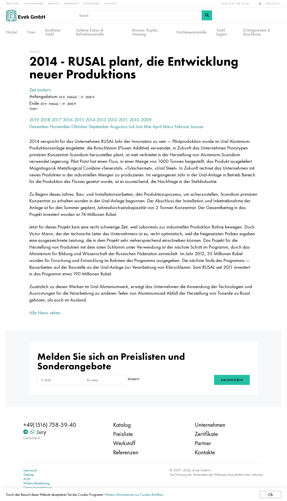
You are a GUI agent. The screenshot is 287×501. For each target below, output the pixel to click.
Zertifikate (206, 434)
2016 (68, 120)
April (156, 126)
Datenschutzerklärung (37, 487)
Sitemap (28, 474)
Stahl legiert (221, 32)
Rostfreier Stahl (53, 32)
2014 (90, 120)
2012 (112, 120)
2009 (146, 120)
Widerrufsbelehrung (36, 483)
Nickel (11, 32)
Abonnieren (232, 380)
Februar (182, 126)
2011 (123, 120)
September (99, 126)
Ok (270, 494)
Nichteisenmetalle (191, 32)
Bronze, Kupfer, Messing (145, 32)
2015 (79, 120)
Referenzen (92, 3)
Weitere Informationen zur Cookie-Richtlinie (133, 494)
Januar (197, 126)
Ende (34, 103)
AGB (26, 479)
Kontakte (110, 3)
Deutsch (273, 3)
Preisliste (12, 3)
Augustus (119, 126)
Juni (139, 126)
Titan (31, 32)
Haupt (35, 51)
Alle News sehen (45, 312)
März (168, 126)
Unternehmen (33, 3)
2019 (34, 120)
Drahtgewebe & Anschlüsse (256, 32)
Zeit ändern (40, 90)
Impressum (30, 470)
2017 (57, 120)
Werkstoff (71, 3)
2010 (134, 120)
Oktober (79, 126)
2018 (45, 120)
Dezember (39, 126)
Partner (203, 443)
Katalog (54, 3)
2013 (101, 120)
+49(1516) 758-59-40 (235, 3)
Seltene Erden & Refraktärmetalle (90, 32)
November (60, 126)
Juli (131, 126)
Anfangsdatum (43, 96)
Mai (147, 126)
